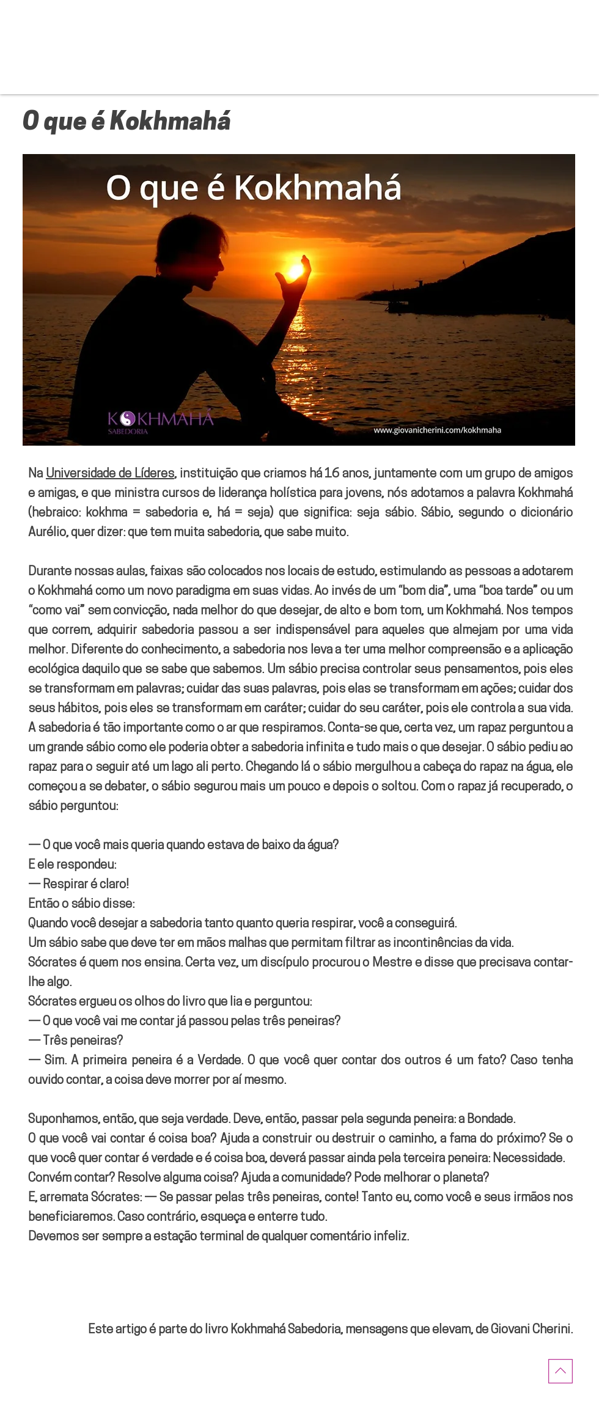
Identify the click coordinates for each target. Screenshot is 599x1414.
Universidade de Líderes (110, 474)
